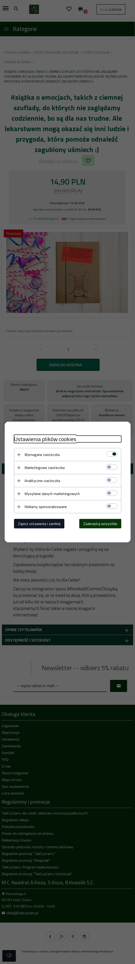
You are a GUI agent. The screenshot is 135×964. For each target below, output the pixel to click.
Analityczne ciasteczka (42, 480)
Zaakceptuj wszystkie (100, 523)
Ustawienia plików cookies (45, 439)
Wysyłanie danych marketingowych (52, 493)
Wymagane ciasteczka (42, 454)
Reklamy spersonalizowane (45, 506)
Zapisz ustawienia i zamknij (39, 523)
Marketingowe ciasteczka (44, 467)
